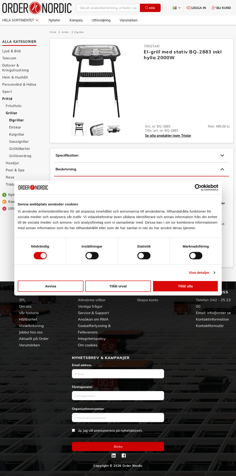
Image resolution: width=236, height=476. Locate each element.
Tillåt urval (118, 286)
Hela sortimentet (20, 20)
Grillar (12, 113)
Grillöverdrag (20, 156)
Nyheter (54, 20)
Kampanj (76, 20)
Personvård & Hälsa (19, 84)
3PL (22, 300)
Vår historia (29, 312)
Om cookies (87, 345)
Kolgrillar (16, 134)
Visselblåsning (31, 325)
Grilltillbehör (19, 149)
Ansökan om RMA (93, 319)
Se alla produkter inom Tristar (168, 136)
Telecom (9, 58)
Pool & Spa (15, 170)
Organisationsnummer (89, 409)
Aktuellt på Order (34, 338)
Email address (83, 365)
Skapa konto (147, 300)
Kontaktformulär (210, 325)
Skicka (118, 446)
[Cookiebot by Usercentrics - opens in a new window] (198, 187)
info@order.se (219, 312)
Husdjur (12, 163)
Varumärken (129, 20)
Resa (10, 177)
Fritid (7, 99)
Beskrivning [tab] (140, 169)
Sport (7, 92)
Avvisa (50, 286)
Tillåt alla (185, 286)
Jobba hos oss (31, 332)
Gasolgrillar (19, 142)
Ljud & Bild (11, 51)
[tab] (79, 129)
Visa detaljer (199, 273)
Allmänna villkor (92, 300)
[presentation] (79, 129)
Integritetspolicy (92, 338)
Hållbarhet (28, 319)
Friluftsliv (14, 106)
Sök (150, 8)
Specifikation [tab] (140, 155)
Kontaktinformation (212, 319)
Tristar (151, 46)
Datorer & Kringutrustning (15, 67)
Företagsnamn (83, 387)
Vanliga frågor (90, 306)
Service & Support (93, 312)
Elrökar (15, 127)
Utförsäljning (101, 20)
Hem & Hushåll (15, 77)
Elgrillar (16, 120)
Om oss (25, 306)
